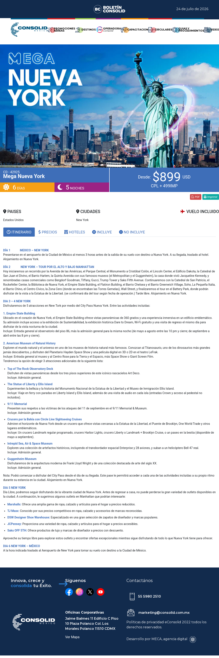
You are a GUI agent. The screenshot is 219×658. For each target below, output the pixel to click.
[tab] (19, 232)
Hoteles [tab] (74, 232)
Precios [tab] (47, 232)
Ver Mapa (72, 637)
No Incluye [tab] (132, 232)
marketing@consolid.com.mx (164, 613)
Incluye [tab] (102, 232)
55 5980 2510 (149, 596)
